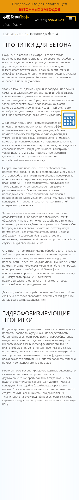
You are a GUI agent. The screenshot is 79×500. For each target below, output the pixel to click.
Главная (8, 34)
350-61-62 (49, 20)
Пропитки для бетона (43, 34)
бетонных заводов (39, 9)
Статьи (21, 34)
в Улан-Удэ (10, 25)
